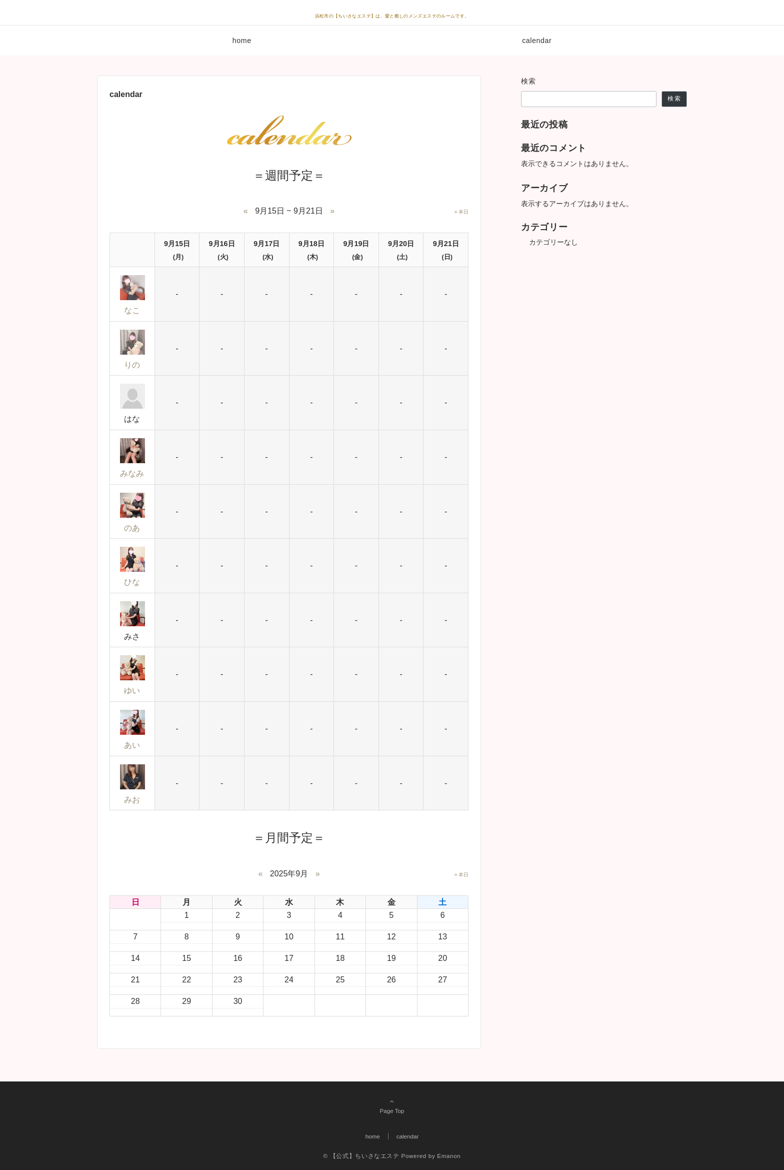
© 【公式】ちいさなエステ (362, 1155)
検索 (528, 81)
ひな (132, 582)
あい (132, 745)
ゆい (132, 690)
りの (132, 365)
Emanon (448, 1155)
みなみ (132, 473)
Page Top (392, 1105)
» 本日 (461, 212)
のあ (132, 528)
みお (132, 799)
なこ (132, 310)
